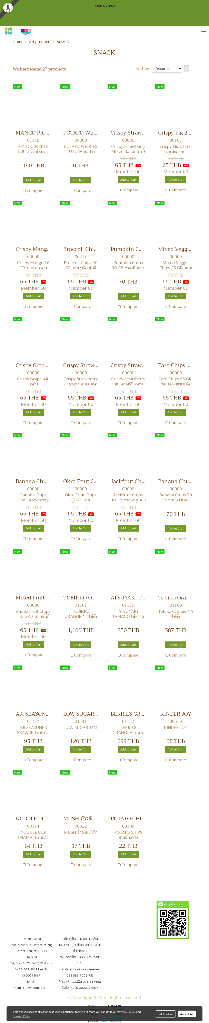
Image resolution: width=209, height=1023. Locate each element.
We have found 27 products (39, 69)
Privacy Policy (126, 1011)
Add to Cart (33, 180)
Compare (35, 191)
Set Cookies (165, 1014)
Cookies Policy (21, 1016)
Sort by (144, 69)
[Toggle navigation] (203, 31)
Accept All (186, 1014)
